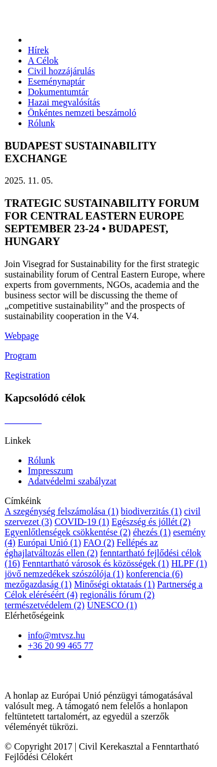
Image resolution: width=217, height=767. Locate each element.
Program (20, 355)
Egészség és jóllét (151, 522)
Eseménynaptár (56, 81)
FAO (98, 542)
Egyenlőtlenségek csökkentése (68, 532)
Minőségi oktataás (114, 584)
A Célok (43, 60)
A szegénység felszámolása (62, 511)
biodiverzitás (151, 511)
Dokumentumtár (58, 92)
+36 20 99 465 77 (60, 646)
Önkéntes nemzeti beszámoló (82, 113)
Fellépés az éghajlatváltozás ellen (81, 548)
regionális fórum (117, 595)
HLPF (189, 563)
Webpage (22, 336)
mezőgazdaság (38, 584)
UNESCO (112, 605)
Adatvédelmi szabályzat (72, 481)
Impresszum (50, 471)
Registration (27, 375)
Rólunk (41, 123)
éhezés (152, 532)
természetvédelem (44, 605)
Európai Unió (49, 542)
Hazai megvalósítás (64, 102)
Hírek (38, 50)
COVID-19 (81, 522)
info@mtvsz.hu (56, 635)
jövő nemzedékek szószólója (64, 574)
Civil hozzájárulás (61, 71)
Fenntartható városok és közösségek (96, 563)
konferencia (154, 574)
